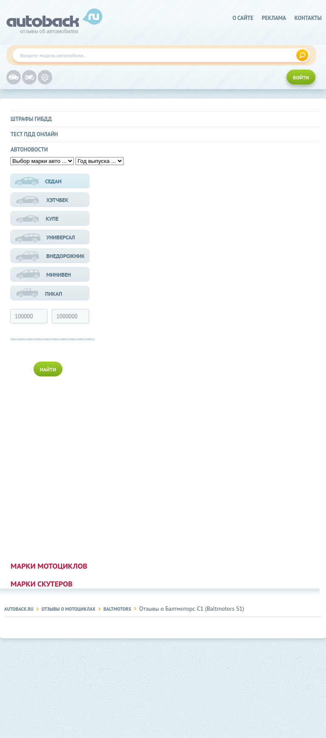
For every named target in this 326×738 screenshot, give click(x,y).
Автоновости (29, 149)
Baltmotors (117, 609)
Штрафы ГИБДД (31, 119)
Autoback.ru (19, 609)
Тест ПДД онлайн (34, 134)
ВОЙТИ (301, 77)
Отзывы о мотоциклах (69, 609)
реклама (274, 18)
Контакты (308, 18)
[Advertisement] (50, 467)
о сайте (243, 18)
